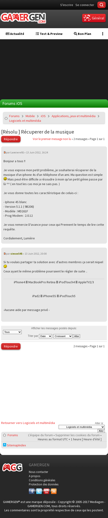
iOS (43, 116)
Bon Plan (82, 34)
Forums (14, 116)
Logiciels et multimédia (25, 121)
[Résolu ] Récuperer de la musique (37, 131)
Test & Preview (49, 34)
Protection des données (43, 484)
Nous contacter (38, 472)
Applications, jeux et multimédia (74, 116)
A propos (34, 476)
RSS (53, 490)
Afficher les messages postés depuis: (40, 330)
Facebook (31, 490)
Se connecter (84, 5)
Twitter (39, 490)
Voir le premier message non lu (52, 139)
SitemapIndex (14, 445)
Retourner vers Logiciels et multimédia (28, 423)
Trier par (40, 336)
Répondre (11, 139)
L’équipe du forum (40, 435)
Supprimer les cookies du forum (77, 435)
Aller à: (99, 423)
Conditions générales (42, 480)
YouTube (46, 490)
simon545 (16, 253)
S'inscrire (66, 5)
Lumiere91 (17, 152)
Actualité (15, 34)
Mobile (30, 116)
